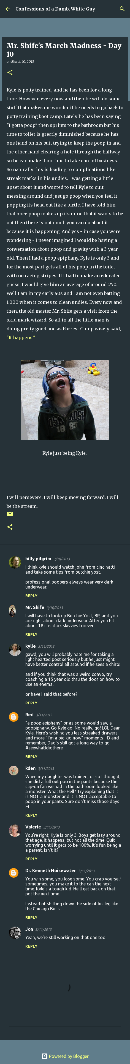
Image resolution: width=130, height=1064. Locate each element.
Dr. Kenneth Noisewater (50, 870)
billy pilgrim (38, 558)
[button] (10, 73)
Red (29, 714)
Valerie (33, 826)
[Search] (122, 8)
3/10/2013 (61, 559)
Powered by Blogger (65, 1056)
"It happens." (21, 337)
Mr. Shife (34, 607)
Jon (29, 929)
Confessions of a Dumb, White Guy (55, 9)
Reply (31, 596)
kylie (30, 646)
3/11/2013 (46, 646)
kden (30, 768)
